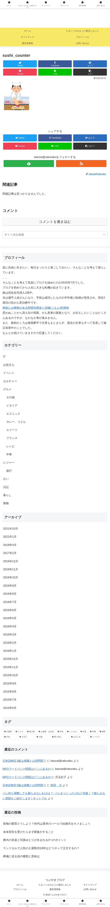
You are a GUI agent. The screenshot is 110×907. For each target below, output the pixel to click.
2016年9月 (10, 585)
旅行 (9, 470)
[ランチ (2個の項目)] (19, 731)
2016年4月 (10, 626)
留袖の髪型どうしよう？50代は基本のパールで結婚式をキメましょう (46, 823)
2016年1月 (10, 650)
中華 (9, 454)
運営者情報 (54, 889)
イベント (8, 372)
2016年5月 (10, 618)
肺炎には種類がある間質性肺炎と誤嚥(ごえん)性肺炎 (35, 307)
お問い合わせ (90, 889)
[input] (55, 234)
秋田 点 (56, 785)
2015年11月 (10, 667)
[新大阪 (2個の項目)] (31, 731)
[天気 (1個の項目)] (10, 737)
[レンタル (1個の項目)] (72, 731)
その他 (10, 397)
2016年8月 (10, 593)
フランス (11, 438)
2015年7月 (10, 699)
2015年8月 (10, 691)
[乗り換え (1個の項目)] (60, 737)
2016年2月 (10, 642)
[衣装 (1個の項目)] (60, 731)
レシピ (10, 446)
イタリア (11, 405)
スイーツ (11, 430)
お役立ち (8, 364)
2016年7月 (10, 602)
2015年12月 (10, 658)
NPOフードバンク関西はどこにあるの (26, 768)
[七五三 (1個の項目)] (26, 737)
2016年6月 (10, 610)
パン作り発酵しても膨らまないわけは (26, 793)
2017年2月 (10, 553)
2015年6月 (10, 707)
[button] (104, 234)
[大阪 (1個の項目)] (42, 737)
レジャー (8, 462)
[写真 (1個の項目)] (83, 731)
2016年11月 (10, 569)
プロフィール (20, 889)
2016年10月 (10, 577)
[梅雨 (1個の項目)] (102, 731)
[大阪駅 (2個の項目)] (8, 731)
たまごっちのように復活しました (55, 885)
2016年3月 (10, 634)
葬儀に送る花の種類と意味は (21, 856)
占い (6, 478)
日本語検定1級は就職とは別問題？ (24, 760)
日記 (6, 487)
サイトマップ (90, 885)
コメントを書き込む (55, 222)
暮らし (7, 495)
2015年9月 (10, 683)
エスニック (13, 413)
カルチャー (10, 381)
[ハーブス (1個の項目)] (98, 737)
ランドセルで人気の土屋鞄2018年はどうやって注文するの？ (41, 848)
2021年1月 (10, 536)
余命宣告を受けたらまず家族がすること (28, 831)
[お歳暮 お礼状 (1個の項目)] (46, 731)
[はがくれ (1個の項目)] (79, 737)
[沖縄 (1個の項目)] (93, 731)
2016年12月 (10, 561)
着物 (6, 503)
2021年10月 (10, 528)
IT (4, 356)
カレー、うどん (16, 421)
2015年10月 (10, 675)
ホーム (20, 885)
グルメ (7, 389)
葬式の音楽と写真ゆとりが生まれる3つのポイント (34, 840)
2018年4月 (10, 545)
